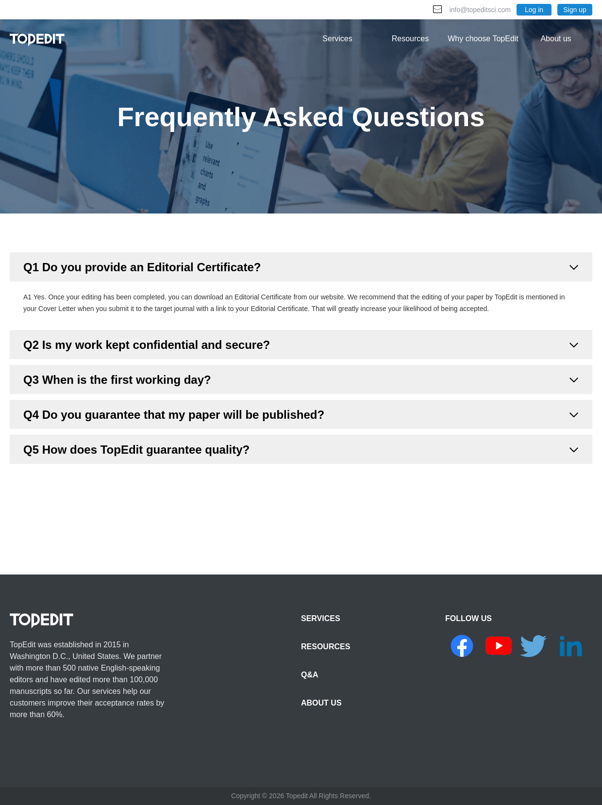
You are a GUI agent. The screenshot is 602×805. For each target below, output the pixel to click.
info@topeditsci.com (480, 10)
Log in (534, 10)
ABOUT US (321, 703)
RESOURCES (325, 646)
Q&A (309, 675)
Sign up (574, 10)
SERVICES (320, 618)
